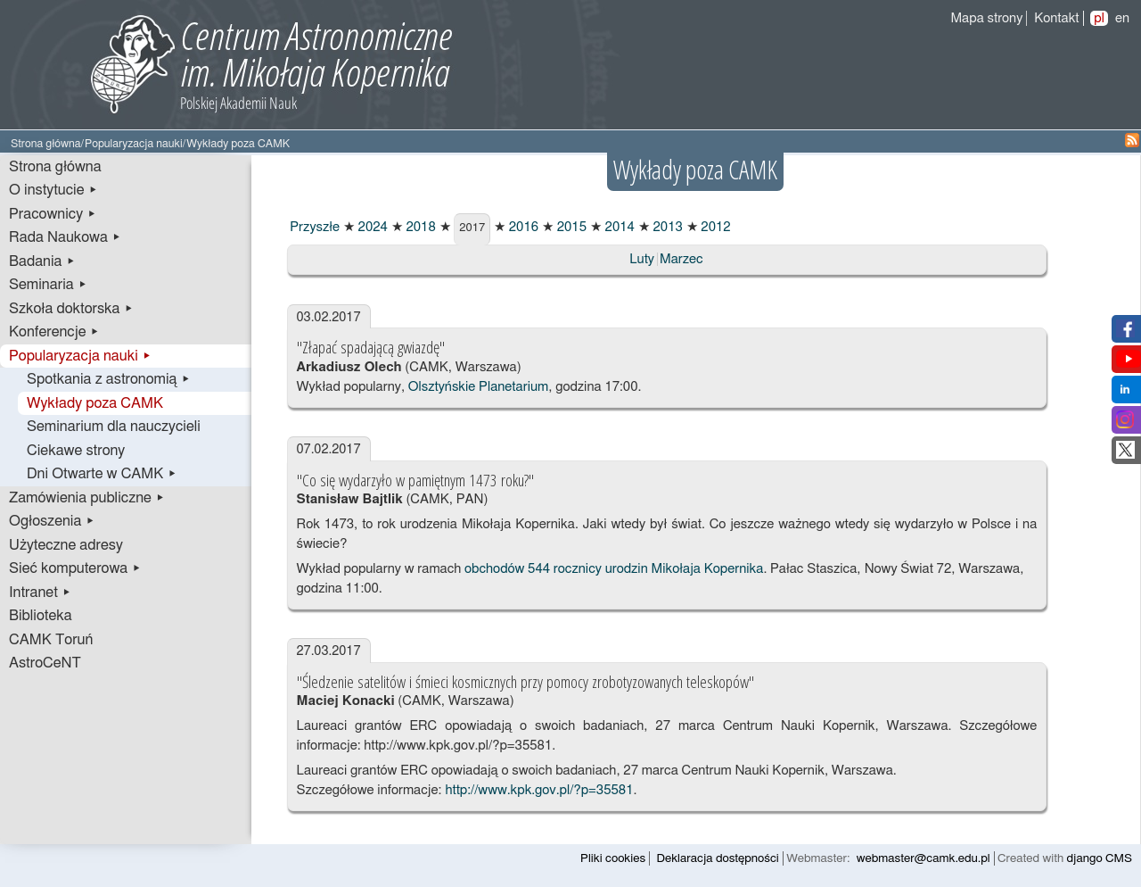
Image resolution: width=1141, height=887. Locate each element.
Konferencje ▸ (54, 332)
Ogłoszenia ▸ (52, 521)
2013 (666, 227)
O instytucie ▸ (53, 190)
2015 (570, 227)
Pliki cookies (612, 858)
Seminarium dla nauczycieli (114, 426)
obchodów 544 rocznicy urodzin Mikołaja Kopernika (612, 569)
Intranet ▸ (40, 592)
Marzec (681, 259)
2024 (371, 227)
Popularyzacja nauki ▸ (80, 356)
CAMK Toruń (51, 640)
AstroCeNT (45, 663)
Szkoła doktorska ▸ (71, 309)
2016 (521, 227)
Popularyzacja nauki (134, 144)
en (1122, 18)
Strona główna (46, 144)
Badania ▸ (42, 261)
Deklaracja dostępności (718, 858)
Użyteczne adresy (66, 545)
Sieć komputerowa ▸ (75, 568)
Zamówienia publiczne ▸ (87, 498)
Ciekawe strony (76, 451)
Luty (641, 259)
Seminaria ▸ (48, 285)
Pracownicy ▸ (52, 214)
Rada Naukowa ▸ (65, 237)
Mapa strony (986, 18)
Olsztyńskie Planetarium (478, 387)
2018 (419, 227)
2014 (618, 227)
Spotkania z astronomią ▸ (109, 379)
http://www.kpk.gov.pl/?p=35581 (539, 790)
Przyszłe (314, 227)
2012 (714, 227)
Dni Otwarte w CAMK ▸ (102, 474)
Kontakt (1056, 18)
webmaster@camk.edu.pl (923, 858)
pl (1099, 18)
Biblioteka (40, 616)
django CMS (1099, 858)
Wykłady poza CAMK (95, 403)
